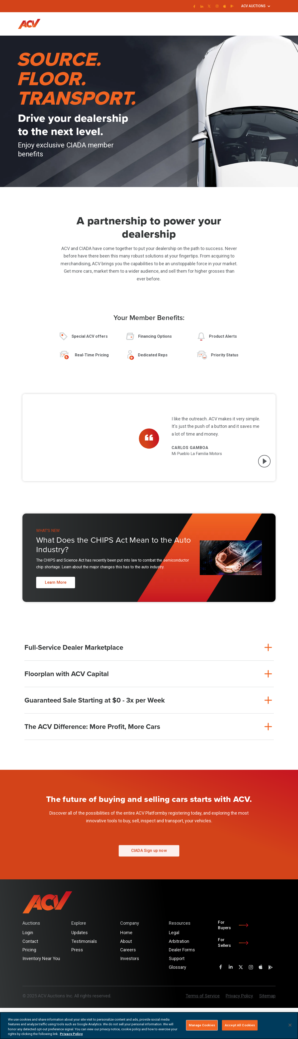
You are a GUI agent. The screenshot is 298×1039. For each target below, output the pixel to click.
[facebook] (194, 6)
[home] (31, 24)
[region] (149, 1025)
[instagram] (217, 6)
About (126, 941)
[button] (256, 6)
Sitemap (267, 995)
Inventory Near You (41, 958)
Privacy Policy (239, 995)
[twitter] (209, 6)
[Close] (290, 1025)
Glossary (177, 967)
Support (177, 958)
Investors (129, 958)
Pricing (29, 949)
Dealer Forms (182, 949)
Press (77, 949)
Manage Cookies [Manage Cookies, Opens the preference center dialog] (202, 1025)
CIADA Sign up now (149, 854)
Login (251, 24)
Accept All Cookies (240, 1025)
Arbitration (179, 941)
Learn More (56, 582)
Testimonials (84, 941)
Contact (30, 941)
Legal (174, 932)
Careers (128, 949)
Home (126, 932)
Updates (79, 932)
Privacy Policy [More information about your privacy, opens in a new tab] (71, 1034)
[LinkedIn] (201, 6)
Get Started (270, 24)
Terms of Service (203, 995)
